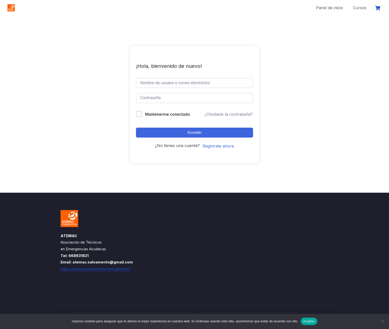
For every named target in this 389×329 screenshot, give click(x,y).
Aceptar (309, 321)
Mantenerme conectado (167, 114)
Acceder (194, 132)
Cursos (359, 7)
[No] (382, 321)
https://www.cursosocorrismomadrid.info (95, 268)
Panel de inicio (329, 7)
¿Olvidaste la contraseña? (229, 114)
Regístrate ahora (218, 146)
